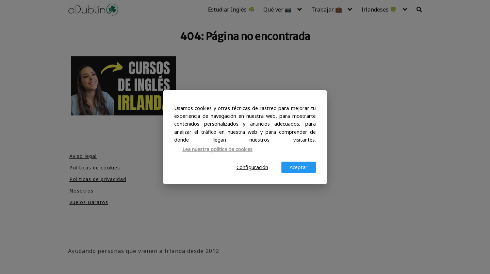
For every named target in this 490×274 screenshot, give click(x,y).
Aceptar (299, 167)
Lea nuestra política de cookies (217, 149)
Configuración (252, 167)
